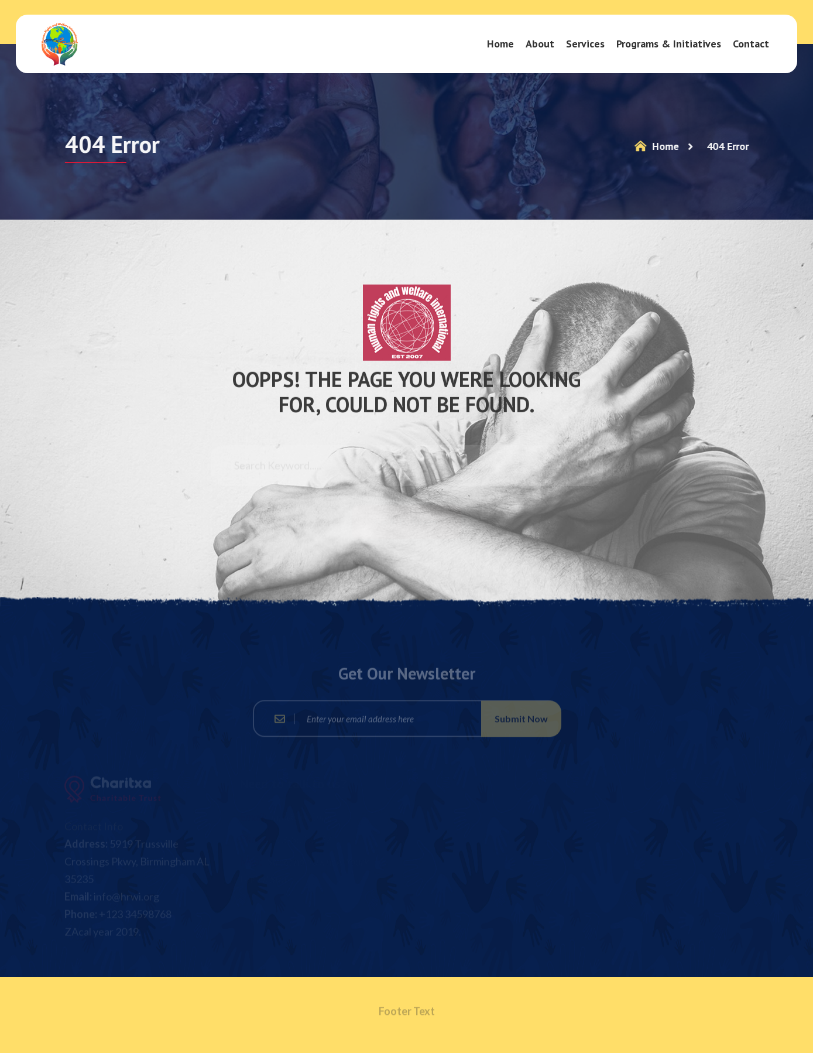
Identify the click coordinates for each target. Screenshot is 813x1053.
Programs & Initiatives (668, 43)
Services (585, 43)
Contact (751, 43)
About (540, 43)
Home (500, 43)
